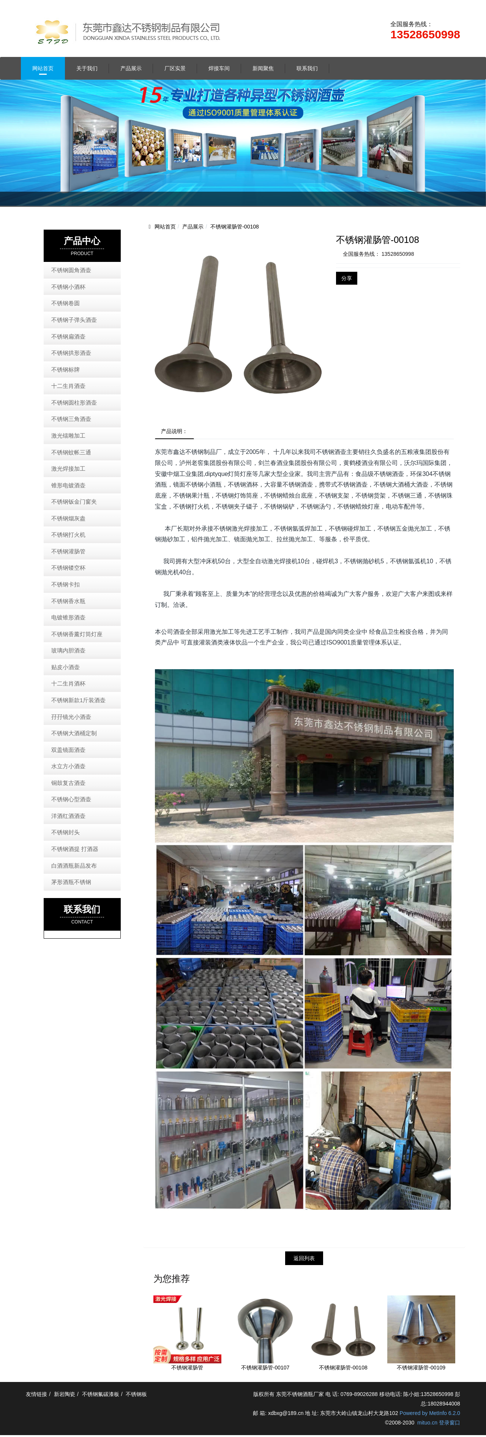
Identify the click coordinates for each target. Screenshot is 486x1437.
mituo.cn (427, 1424)
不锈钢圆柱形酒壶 (74, 402)
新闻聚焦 (263, 68)
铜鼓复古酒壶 (68, 783)
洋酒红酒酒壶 (68, 816)
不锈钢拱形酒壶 (71, 353)
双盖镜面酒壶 (68, 750)
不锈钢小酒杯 (68, 287)
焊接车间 (219, 68)
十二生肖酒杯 (68, 683)
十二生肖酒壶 (68, 386)
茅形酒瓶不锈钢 (71, 882)
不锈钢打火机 (68, 534)
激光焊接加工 (68, 468)
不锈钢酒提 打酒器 (74, 849)
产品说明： (176, 432)
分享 (346, 278)
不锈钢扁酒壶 (68, 336)
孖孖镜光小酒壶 (71, 717)
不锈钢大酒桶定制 (74, 733)
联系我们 (307, 68)
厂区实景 (175, 68)
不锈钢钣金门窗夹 (74, 501)
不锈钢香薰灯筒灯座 (77, 634)
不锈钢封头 (65, 832)
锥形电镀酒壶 (68, 485)
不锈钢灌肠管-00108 (234, 227)
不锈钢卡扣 (65, 584)
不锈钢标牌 (65, 369)
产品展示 (131, 68)
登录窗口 (449, 1424)
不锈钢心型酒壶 (71, 799)
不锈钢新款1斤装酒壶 (78, 700)
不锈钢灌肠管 (187, 1369)
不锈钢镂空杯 (68, 567)
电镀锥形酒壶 (68, 617)
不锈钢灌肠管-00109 (421, 1369)
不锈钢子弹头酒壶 (74, 320)
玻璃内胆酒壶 (68, 650)
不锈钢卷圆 (65, 303)
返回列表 (304, 1260)
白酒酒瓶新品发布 (74, 865)
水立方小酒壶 (68, 766)
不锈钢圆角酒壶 (71, 270)
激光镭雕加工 (68, 435)
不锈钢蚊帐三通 (71, 452)
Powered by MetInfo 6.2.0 (429, 1415)
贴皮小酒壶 (65, 667)
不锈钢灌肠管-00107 (265, 1369)
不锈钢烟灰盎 (68, 518)
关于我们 (87, 68)
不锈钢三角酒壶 (71, 419)
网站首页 (43, 68)
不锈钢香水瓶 (68, 601)
